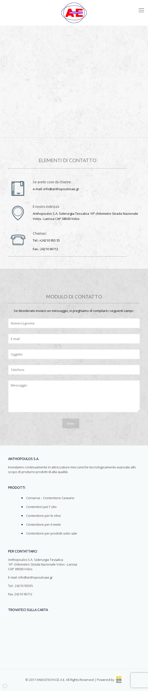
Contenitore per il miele (43, 524)
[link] (119, 679)
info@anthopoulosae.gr (35, 577)
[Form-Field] (74, 323)
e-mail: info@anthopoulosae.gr (56, 189)
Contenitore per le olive (43, 515)
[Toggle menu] (141, 10)
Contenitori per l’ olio (41, 507)
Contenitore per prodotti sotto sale (51, 533)
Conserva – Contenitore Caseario (50, 498)
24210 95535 (24, 586)
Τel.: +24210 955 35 (46, 240)
